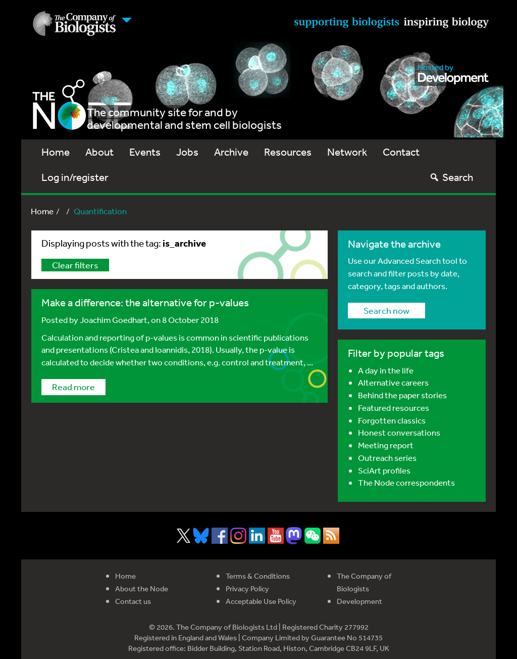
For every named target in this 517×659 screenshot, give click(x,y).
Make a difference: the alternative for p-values (145, 302)
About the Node (141, 588)
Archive (231, 152)
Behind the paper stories (402, 395)
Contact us (133, 601)
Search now (386, 310)
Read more (73, 386)
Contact (401, 152)
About (99, 152)
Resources (288, 152)
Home (55, 152)
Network (347, 152)
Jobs (187, 152)
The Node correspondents (406, 482)
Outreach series (387, 457)
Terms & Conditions (258, 576)
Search (451, 177)
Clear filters (75, 264)
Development (359, 601)
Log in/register (75, 177)
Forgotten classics (392, 420)
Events (145, 152)
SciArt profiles (384, 470)
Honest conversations (399, 432)
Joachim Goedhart (113, 319)
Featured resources (393, 407)
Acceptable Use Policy (261, 601)
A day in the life (385, 370)
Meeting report (385, 445)
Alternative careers (393, 382)
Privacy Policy (247, 588)
